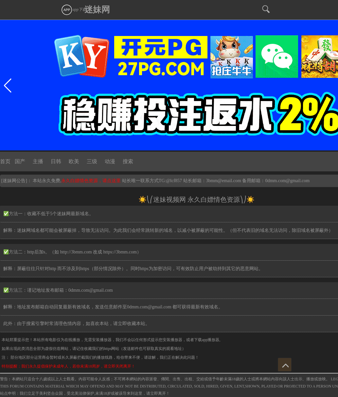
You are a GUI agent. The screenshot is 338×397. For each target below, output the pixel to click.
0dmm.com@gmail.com (287, 180)
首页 (5, 161)
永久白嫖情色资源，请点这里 (91, 180)
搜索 (128, 161)
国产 (20, 161)
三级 (92, 161)
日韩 (56, 161)
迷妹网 (97, 9)
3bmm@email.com (223, 180)
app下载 (73, 9)
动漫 (110, 161)
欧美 (74, 161)
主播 (38, 161)
